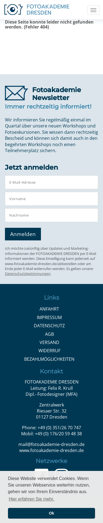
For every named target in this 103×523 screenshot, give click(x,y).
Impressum (49, 317)
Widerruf (49, 351)
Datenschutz (49, 326)
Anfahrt (49, 309)
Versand (49, 342)
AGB (49, 334)
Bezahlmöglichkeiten (49, 359)
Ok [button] (51, 513)
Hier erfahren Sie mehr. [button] (31, 499)
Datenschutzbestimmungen (28, 273)
